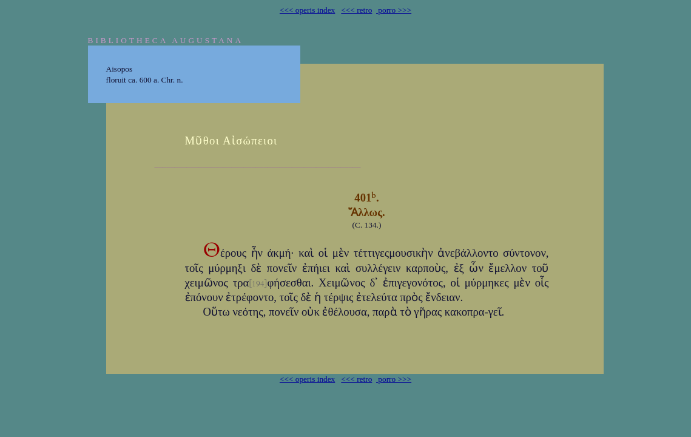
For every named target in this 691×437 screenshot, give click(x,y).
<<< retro (356, 10)
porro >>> (393, 10)
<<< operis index (307, 10)
